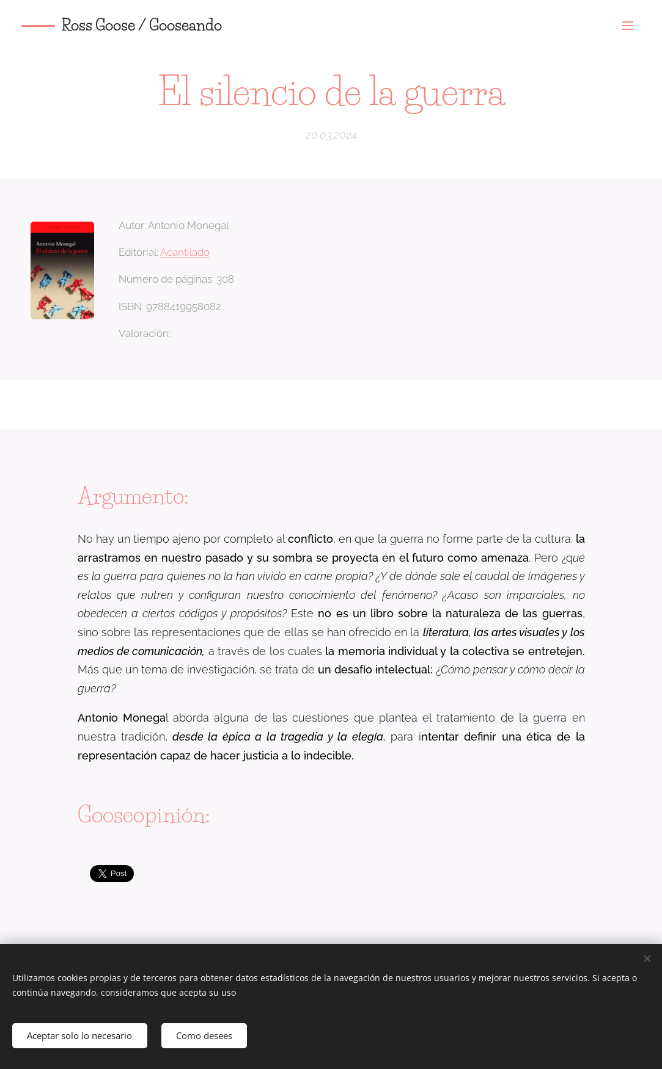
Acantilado (185, 252)
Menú (627, 25)
